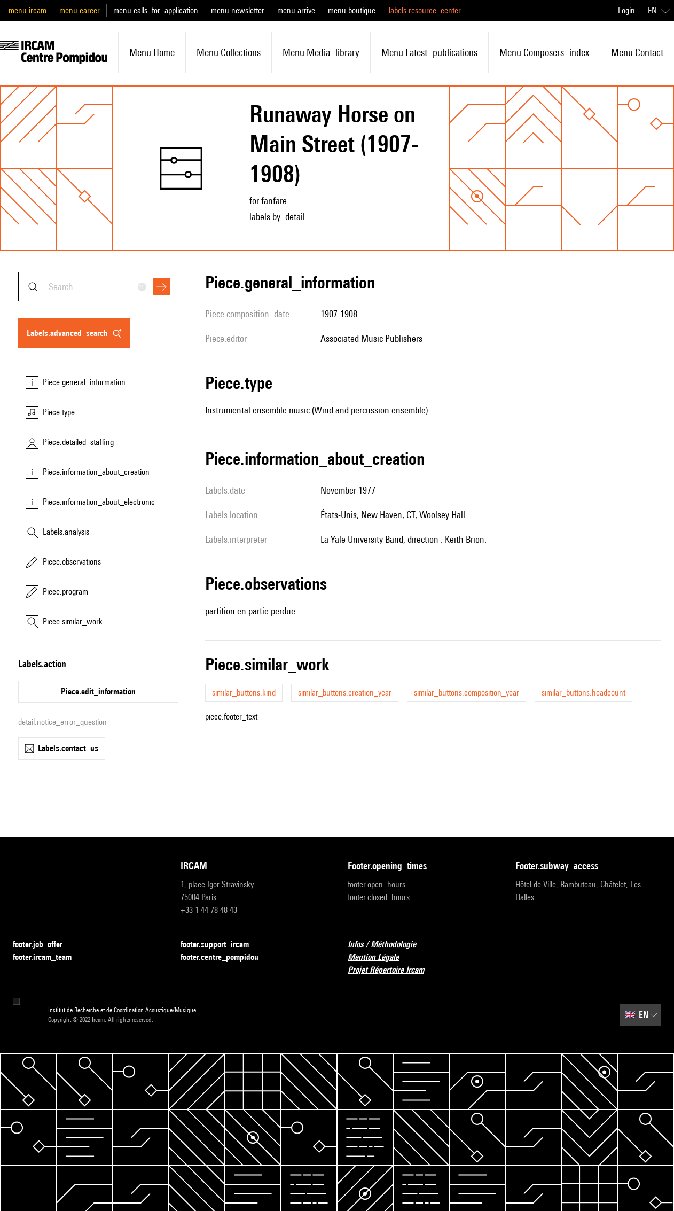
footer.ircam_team (48, 957)
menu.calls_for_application (155, 10)
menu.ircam (27, 10)
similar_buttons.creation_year (344, 692)
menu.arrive (296, 10)
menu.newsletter (237, 10)
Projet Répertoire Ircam (392, 970)
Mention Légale (380, 957)
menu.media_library (321, 52)
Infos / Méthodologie (388, 944)
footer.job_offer (44, 944)
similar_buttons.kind (244, 692)
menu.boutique (351, 10)
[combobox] (98, 286)
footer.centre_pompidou (226, 957)
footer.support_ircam (221, 944)
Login (626, 10)
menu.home (152, 52)
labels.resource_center (425, 10)
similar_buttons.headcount (583, 692)
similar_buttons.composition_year (466, 692)
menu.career (79, 10)
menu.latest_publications (429, 52)
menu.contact (637, 52)
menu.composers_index (544, 52)
